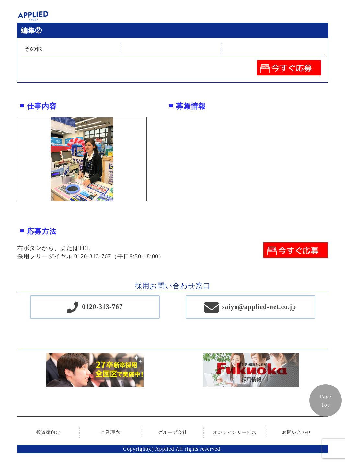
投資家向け (48, 432)
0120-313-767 (102, 306)
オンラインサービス (235, 432)
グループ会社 (172, 432)
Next (151, 159)
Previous (12, 159)
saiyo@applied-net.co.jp (259, 306)
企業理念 (110, 432)
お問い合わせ (296, 432)
